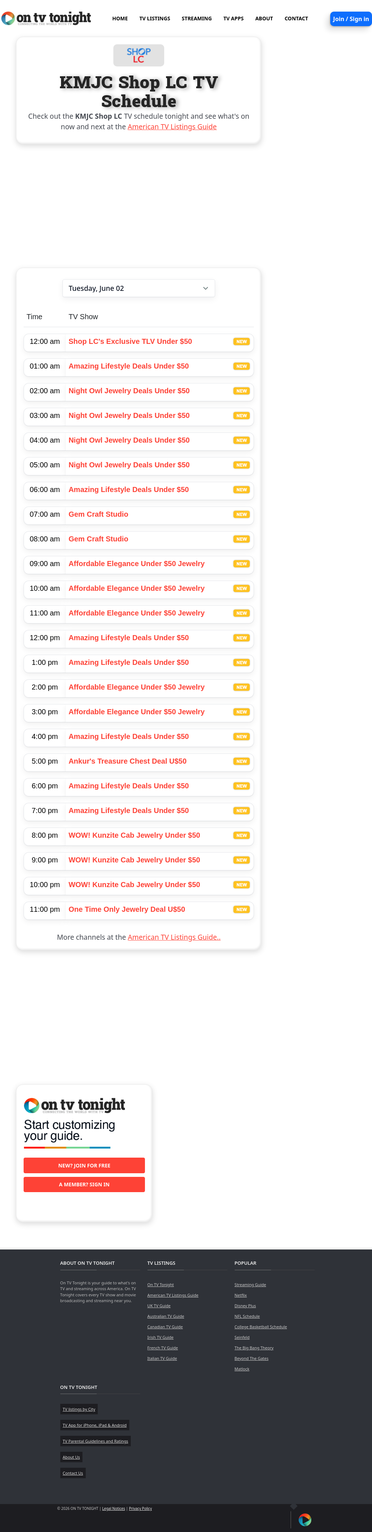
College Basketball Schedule (261, 1326)
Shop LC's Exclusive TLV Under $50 (130, 341)
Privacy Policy (140, 1508)
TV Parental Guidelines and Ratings (95, 1441)
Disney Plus (245, 1305)
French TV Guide (162, 1347)
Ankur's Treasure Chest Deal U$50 (128, 761)
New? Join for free (84, 1165)
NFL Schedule (247, 1316)
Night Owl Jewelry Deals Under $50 (129, 391)
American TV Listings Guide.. (174, 937)
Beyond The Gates (251, 1358)
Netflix (241, 1295)
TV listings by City (79, 1409)
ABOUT (264, 18)
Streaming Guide (250, 1284)
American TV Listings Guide (172, 126)
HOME (120, 18)
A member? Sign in (84, 1184)
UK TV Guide (159, 1305)
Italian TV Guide (162, 1358)
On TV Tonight (160, 1284)
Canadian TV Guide (165, 1326)
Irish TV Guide (160, 1337)
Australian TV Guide (165, 1316)
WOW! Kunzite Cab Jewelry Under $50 (134, 835)
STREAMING (197, 18)
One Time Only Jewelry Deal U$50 (127, 909)
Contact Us (73, 1473)
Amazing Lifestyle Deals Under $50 (129, 366)
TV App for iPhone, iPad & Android (95, 1425)
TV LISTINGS (155, 18)
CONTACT (296, 18)
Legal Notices (113, 1508)
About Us (71, 1457)
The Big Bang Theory (254, 1347)
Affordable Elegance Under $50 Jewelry (137, 564)
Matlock (242, 1369)
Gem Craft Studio (98, 514)
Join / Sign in (351, 19)
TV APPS (233, 18)
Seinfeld (242, 1337)
